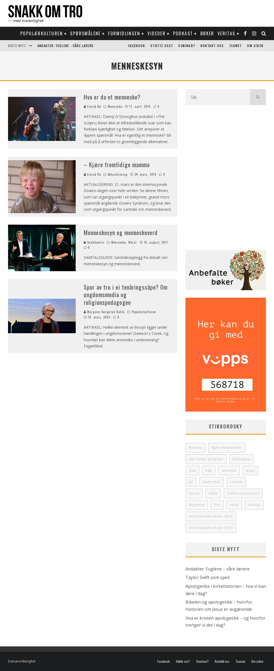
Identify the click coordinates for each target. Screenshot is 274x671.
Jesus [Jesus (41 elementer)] (250, 470)
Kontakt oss (212, 45)
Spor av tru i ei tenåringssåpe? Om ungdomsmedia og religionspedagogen (126, 294)
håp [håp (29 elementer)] (209, 470)
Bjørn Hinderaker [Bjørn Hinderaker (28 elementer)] (227, 447)
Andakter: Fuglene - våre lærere (65, 45)
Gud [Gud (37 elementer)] (192, 470)
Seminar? (186, 45)
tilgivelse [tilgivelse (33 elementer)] (197, 505)
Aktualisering (117, 174)
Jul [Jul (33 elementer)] (191, 482)
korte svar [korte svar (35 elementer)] (211, 482)
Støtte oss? (161, 45)
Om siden (255, 45)
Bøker (207, 33)
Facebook (136, 45)
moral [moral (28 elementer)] (194, 493)
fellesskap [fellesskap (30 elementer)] (241, 459)
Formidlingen (124, 33)
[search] (258, 97)
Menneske (115, 106)
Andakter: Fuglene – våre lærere (217, 569)
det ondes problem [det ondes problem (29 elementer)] (206, 459)
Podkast (183, 33)
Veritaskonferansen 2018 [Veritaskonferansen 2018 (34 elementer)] (211, 516)
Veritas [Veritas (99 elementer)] (254, 505)
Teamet (235, 45)
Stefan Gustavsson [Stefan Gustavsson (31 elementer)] (243, 493)
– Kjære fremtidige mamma (117, 164)
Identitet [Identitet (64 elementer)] (229, 470)
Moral (132, 242)
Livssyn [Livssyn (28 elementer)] (236, 482)
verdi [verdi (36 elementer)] (234, 505)
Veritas (226, 33)
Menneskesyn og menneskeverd (121, 232)
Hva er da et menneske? (112, 97)
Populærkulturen (41, 33)
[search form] (217, 97)
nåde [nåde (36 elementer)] (213, 493)
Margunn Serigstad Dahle (104, 312)
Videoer (156, 33)
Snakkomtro (94, 242)
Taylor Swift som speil (207, 577)
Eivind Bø (92, 106)
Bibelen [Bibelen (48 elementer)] (195, 447)
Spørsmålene (85, 33)
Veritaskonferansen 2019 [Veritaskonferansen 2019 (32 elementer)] (211, 528)
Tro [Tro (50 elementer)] (217, 505)
